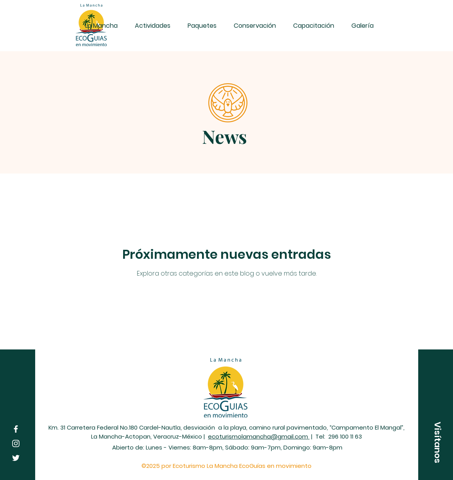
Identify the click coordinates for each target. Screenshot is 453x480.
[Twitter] (16, 458)
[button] (437, 442)
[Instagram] (16, 443)
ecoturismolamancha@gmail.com (259, 436)
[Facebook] (16, 429)
